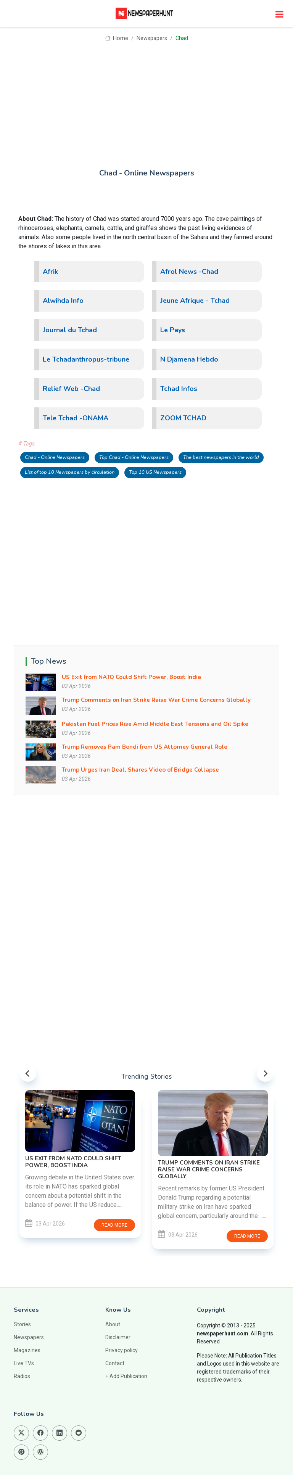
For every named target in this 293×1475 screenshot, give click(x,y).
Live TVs (24, 1363)
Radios (22, 1376)
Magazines (27, 1350)
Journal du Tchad (70, 330)
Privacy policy (121, 1350)
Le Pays (172, 330)
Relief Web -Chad (71, 388)
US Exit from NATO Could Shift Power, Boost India (131, 677)
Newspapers (152, 38)
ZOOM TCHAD (183, 418)
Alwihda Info (63, 300)
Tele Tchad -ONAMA (75, 418)
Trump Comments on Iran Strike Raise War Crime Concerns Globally (156, 700)
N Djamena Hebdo (189, 359)
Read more (114, 1225)
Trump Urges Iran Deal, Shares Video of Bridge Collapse (140, 770)
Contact (114, 1363)
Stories (22, 1324)
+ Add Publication (126, 1376)
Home (116, 38)
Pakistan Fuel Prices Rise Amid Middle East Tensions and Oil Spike (155, 724)
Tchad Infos (178, 388)
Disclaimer (117, 1337)
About (112, 1324)
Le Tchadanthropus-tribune (86, 359)
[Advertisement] (146, 100)
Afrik (50, 271)
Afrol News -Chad (189, 271)
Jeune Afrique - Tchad (195, 300)
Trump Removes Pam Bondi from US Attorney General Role (144, 747)
